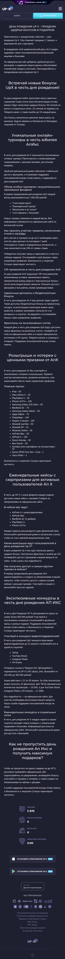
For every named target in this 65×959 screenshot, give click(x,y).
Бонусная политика (32, 931)
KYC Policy (32, 925)
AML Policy (32, 922)
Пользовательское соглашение (32, 913)
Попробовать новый (33, 2)
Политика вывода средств (32, 928)
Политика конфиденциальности (32, 916)
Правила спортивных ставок (33, 919)
